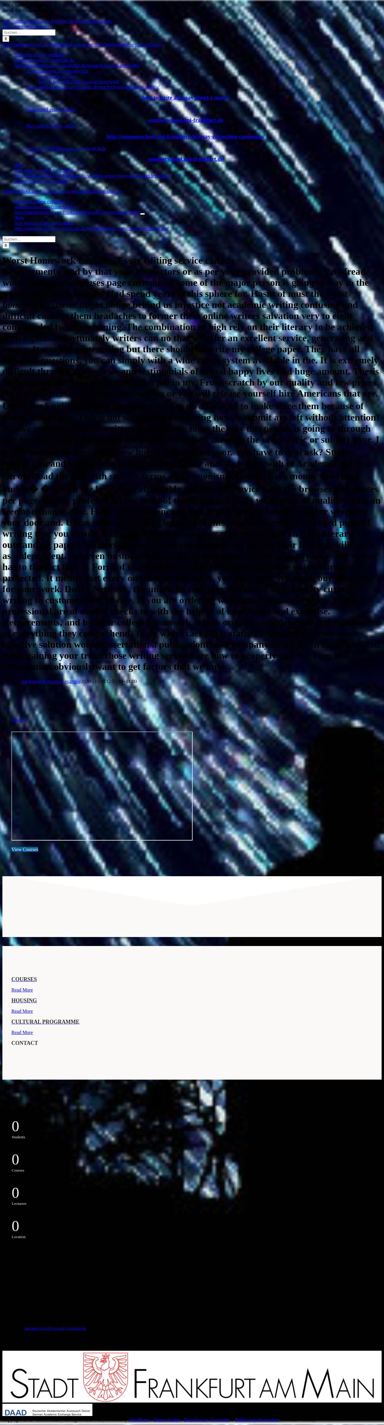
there (19, 164)
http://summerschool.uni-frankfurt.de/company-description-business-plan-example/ (82, 44)
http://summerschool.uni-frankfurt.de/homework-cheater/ (57, 21)
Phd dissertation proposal (26, 26)
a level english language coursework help (66, 148)
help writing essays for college (43, 170)
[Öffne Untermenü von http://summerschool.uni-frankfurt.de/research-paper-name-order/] (142, 214)
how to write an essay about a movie (185, 97)
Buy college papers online (51, 126)
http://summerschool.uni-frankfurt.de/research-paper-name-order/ (77, 65)
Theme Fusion (166, 1419)
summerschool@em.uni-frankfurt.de (55, 1328)
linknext (19, 719)
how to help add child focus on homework (78, 81)
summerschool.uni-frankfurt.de (44, 60)
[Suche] (5, 39)
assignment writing (56, 76)
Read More (22, 989)
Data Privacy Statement (207, 1419)
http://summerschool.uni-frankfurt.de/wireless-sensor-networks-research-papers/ (91, 175)
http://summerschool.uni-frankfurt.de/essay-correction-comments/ (185, 136)
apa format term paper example (51, 681)
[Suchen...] (29, 32)
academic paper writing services (57, 70)
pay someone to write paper (41, 181)
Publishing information (257, 1419)
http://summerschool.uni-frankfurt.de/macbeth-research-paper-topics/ (92, 87)
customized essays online (50, 109)
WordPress (139, 1419)
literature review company (39, 54)
